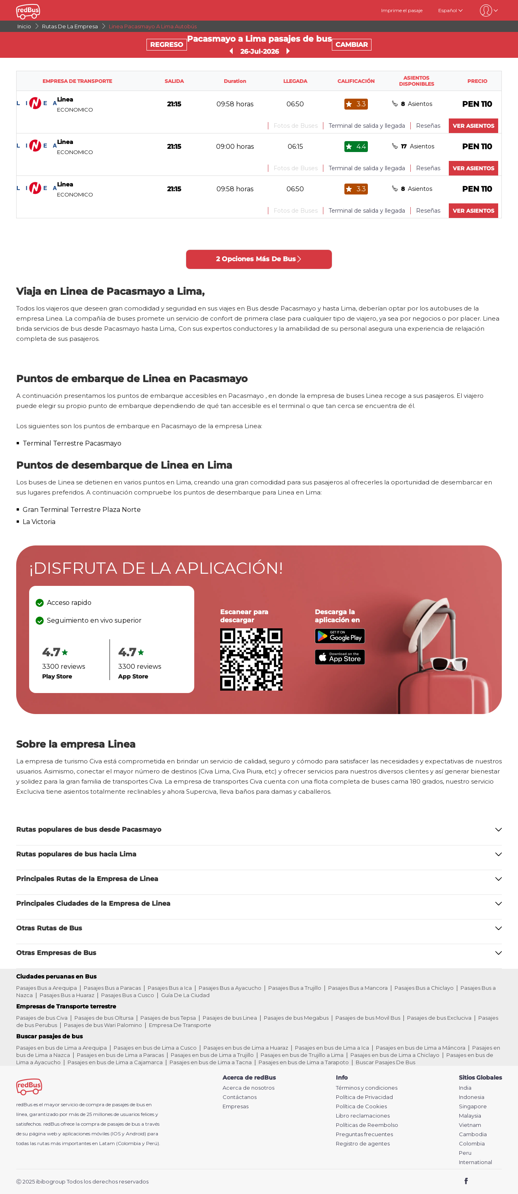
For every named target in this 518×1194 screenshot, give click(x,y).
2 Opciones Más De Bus (259, 259)
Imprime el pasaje (401, 10)
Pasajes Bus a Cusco (127, 995)
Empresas (235, 1106)
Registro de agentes (363, 1143)
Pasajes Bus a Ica (170, 988)
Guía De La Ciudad (185, 995)
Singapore (473, 1106)
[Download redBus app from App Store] (340, 662)
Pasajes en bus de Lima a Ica (332, 1047)
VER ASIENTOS (473, 126)
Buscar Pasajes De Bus (385, 1062)
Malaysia (470, 1115)
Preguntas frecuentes (364, 1134)
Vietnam (470, 1125)
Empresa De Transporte (180, 1025)
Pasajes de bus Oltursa (104, 1017)
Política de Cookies (361, 1106)
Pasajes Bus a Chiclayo (424, 988)
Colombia (472, 1143)
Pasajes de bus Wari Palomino (103, 1025)
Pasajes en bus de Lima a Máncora (420, 1047)
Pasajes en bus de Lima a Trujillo (212, 1055)
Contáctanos (240, 1097)
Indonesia (471, 1097)
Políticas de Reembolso (367, 1125)
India (465, 1087)
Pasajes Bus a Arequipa (46, 988)
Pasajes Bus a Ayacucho (230, 988)
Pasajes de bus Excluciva (439, 1017)
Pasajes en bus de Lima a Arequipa (61, 1047)
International (475, 1162)
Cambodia (473, 1134)
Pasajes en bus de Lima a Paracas (120, 1055)
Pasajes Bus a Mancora (358, 988)
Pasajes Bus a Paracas (112, 988)
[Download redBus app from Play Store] (340, 641)
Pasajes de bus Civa (42, 1017)
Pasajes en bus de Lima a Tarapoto (304, 1062)
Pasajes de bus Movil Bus (367, 1017)
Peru (465, 1153)
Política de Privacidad (364, 1097)
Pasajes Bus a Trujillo (294, 988)
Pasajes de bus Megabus (296, 1017)
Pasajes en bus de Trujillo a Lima (302, 1055)
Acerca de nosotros (248, 1087)
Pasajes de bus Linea (230, 1017)
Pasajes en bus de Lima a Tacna (211, 1062)
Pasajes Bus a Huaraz (67, 995)
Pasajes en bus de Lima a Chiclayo (394, 1055)
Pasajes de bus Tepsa (168, 1017)
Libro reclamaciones (363, 1115)
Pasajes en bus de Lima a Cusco (155, 1047)
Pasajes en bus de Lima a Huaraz (246, 1047)
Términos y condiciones (366, 1087)
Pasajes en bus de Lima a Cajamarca (115, 1062)
